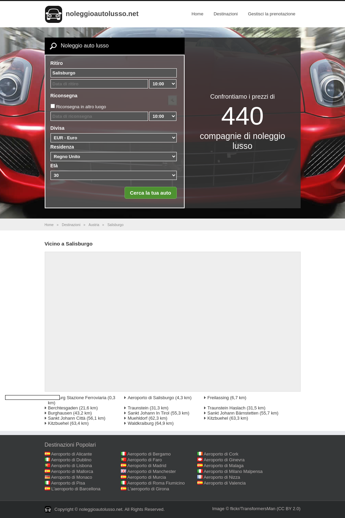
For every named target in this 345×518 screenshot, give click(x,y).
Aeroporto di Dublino (71, 459)
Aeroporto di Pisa (68, 483)
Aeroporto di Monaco (71, 477)
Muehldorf (137, 418)
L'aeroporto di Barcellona (75, 488)
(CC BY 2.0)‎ (289, 508)
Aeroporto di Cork (221, 454)
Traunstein (138, 407)
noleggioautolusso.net (102, 13)
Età (54, 165)
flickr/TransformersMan (252, 508)
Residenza (62, 147)
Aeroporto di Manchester (151, 471)
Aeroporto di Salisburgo (151, 397)
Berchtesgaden (63, 407)
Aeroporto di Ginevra (224, 459)
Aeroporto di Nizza (222, 477)
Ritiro (57, 63)
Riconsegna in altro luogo (81, 106)
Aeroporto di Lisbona (71, 465)
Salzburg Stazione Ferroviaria (77, 397)
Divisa (57, 128)
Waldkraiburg (141, 423)
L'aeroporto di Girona (148, 488)
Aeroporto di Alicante (71, 454)
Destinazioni (226, 13)
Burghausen (60, 413)
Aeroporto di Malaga (224, 465)
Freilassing (218, 397)
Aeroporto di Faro (144, 459)
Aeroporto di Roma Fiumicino (156, 483)
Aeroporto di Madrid (146, 465)
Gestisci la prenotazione (272, 13)
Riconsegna (64, 95)
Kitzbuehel (217, 418)
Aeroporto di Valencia (225, 483)
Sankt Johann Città (67, 418)
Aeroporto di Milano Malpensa (233, 471)
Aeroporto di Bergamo (149, 454)
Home (197, 13)
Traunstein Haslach (226, 407)
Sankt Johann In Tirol (148, 413)
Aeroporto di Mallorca (72, 471)
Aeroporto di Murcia (146, 477)
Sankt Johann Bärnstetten (233, 413)
